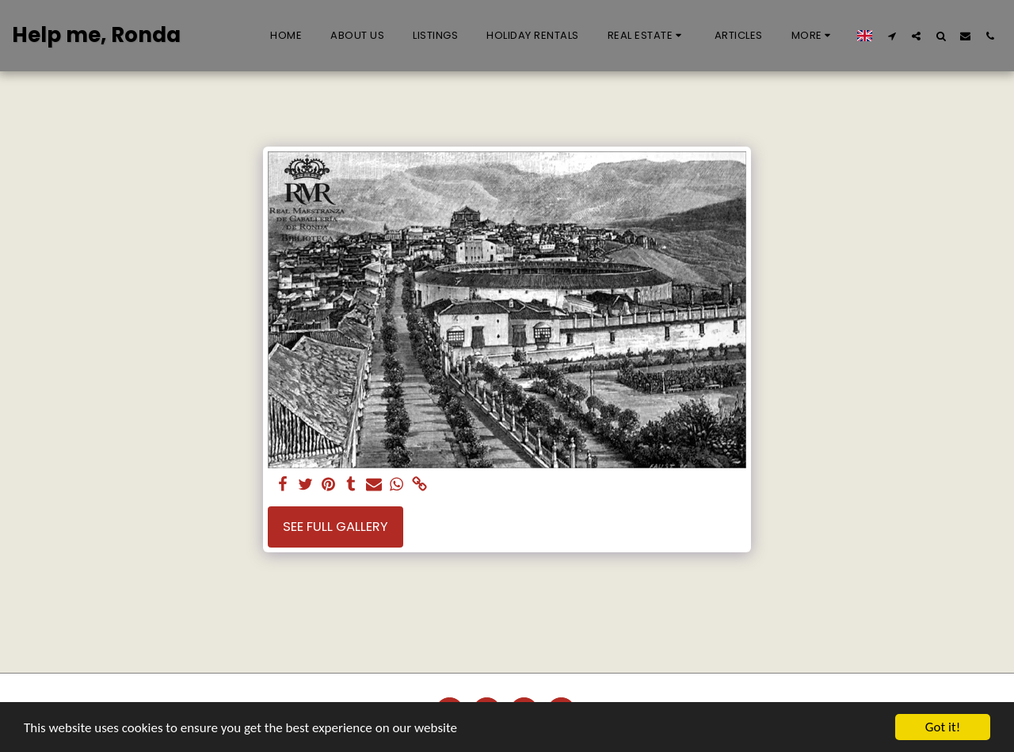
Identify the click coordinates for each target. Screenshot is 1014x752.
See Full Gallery (335, 526)
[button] (647, 36)
